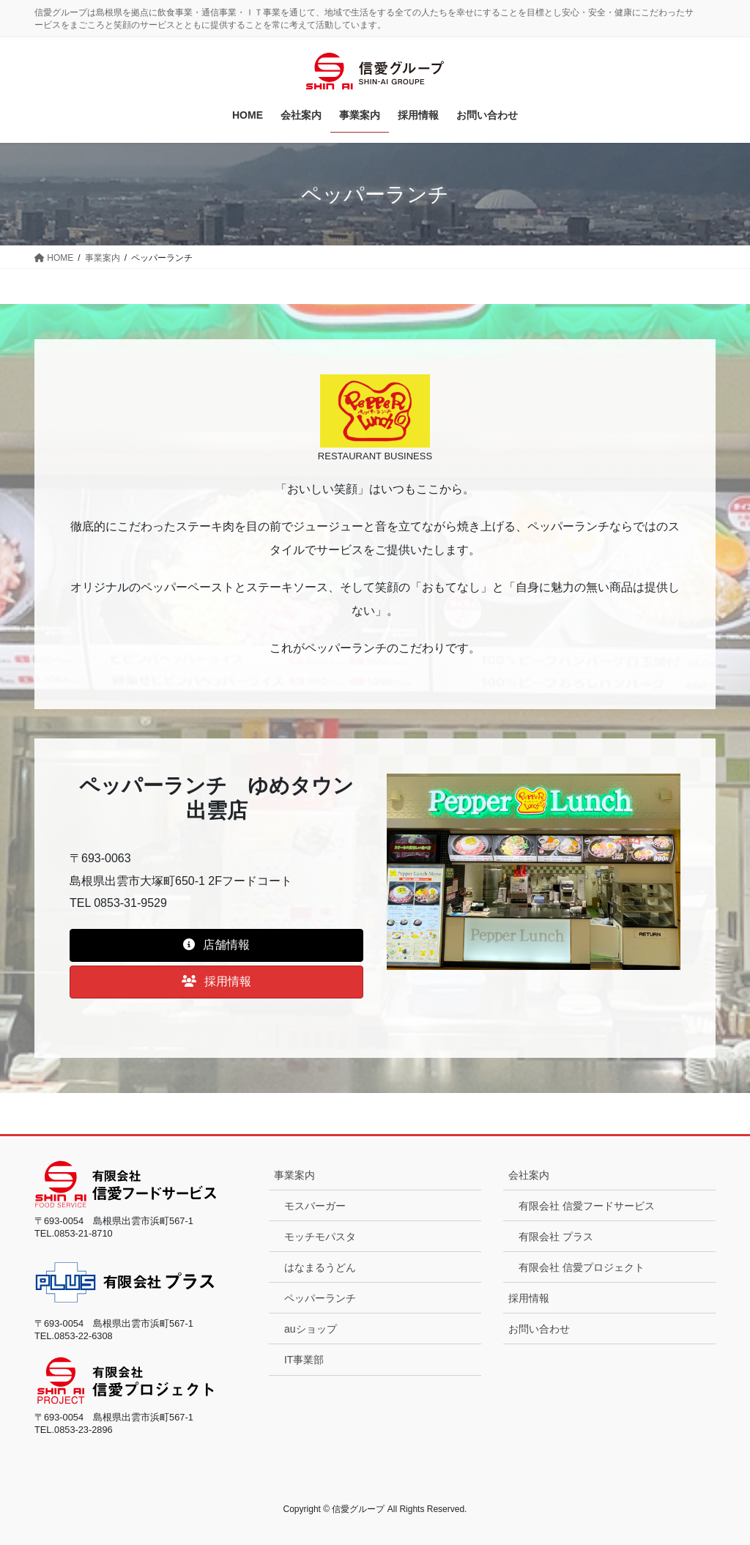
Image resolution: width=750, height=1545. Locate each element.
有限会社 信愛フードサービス (587, 1206)
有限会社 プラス (556, 1236)
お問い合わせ (539, 1329)
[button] (216, 945)
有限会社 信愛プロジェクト (582, 1267)
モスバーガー (315, 1206)
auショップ (310, 1329)
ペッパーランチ (320, 1298)
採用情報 (528, 1298)
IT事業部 (304, 1360)
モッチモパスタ (320, 1236)
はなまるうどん (320, 1267)
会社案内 (528, 1175)
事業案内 (294, 1175)
